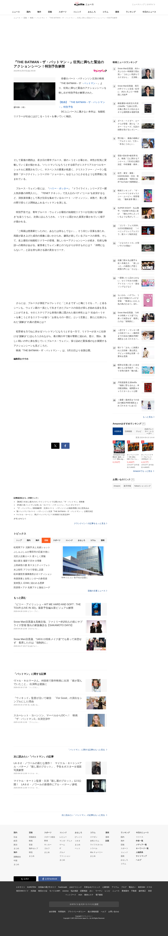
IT (60, 848)
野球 (46, 841)
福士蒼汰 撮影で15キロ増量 (27, 561)
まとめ (16, 848)
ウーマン (98, 891)
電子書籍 (99, 895)
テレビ (138, 431)
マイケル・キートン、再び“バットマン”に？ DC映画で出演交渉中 (43, 515)
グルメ (62, 852)
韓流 (31, 852)
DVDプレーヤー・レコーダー (149, 431)
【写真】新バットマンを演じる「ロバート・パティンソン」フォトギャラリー (48, 505)
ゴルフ (47, 848)
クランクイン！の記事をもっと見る (90, 523)
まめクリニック (75, 887)
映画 (31, 841)
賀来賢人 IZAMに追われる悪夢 (29, 583)
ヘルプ (138, 860)
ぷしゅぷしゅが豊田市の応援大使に (32, 552)
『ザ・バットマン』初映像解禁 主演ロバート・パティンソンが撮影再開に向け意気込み (52, 508)
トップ (19, 540)
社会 (15, 837)
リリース (139, 837)
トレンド (77, 12)
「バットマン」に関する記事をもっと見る (87, 750)
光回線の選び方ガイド (47, 887)
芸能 (50, 12)
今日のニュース (149, 12)
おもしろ (92, 12)
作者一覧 (139, 841)
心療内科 (105, 887)
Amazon (117, 486)
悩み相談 (74, 891)
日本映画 (128, 431)
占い (91, 891)
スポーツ (62, 12)
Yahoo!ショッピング (142, 486)
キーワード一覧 (142, 848)
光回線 (33, 891)
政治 (15, 845)
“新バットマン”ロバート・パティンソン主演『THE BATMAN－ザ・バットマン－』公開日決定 (54, 511)
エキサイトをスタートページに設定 (84, 904)
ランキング (131, 12)
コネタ (77, 841)
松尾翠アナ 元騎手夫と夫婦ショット (32, 547)
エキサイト (150, 4)
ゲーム (62, 845)
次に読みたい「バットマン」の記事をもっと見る (84, 815)
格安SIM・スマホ (145, 887)
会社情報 (52, 912)
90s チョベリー (96, 852)
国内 (28, 12)
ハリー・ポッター (58, 188)
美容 (150, 891)
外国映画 (117, 431)
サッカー (47, 845)
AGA (80, 895)
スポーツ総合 (49, 837)
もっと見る (148, 417)
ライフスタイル (96, 845)
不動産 (134, 891)
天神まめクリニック (92, 887)
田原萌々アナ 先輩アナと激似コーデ (32, 587)
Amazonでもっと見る (142, 471)
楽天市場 (127, 486)
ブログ (124, 887)
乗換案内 (125, 891)
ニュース (16, 12)
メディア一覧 (141, 845)
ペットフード (70, 895)
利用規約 (61, 912)
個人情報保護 (93, 912)
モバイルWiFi (54, 891)
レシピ (107, 891)
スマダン (93, 837)
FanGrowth (62, 887)
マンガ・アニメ (66, 841)
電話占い (132, 887)
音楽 (31, 845)
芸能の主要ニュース (97, 591)
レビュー (63, 837)
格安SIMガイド (22, 891)
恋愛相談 (83, 891)
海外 (39, 12)
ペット (77, 848)
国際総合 (17, 857)
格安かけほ (42, 891)
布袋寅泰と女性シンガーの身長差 (30, 578)
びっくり (78, 837)
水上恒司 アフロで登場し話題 (28, 569)
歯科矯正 (142, 891)
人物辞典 (139, 852)
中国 (15, 860)
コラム (105, 12)
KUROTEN (31, 887)
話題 (107, 841)
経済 (15, 841)
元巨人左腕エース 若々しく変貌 (30, 556)
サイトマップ (141, 856)
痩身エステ (88, 895)
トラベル (93, 848)
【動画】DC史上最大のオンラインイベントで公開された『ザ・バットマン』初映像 (50, 502)
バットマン (89, 83)
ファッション (65, 856)
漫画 (117, 12)
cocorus (65, 891)
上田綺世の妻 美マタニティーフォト (32, 565)
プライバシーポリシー (77, 912)
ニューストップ (138, 4)
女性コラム (94, 841)
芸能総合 (32, 837)
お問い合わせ (113, 912)
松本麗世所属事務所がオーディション (33, 574)
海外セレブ (33, 848)
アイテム (115, 887)
